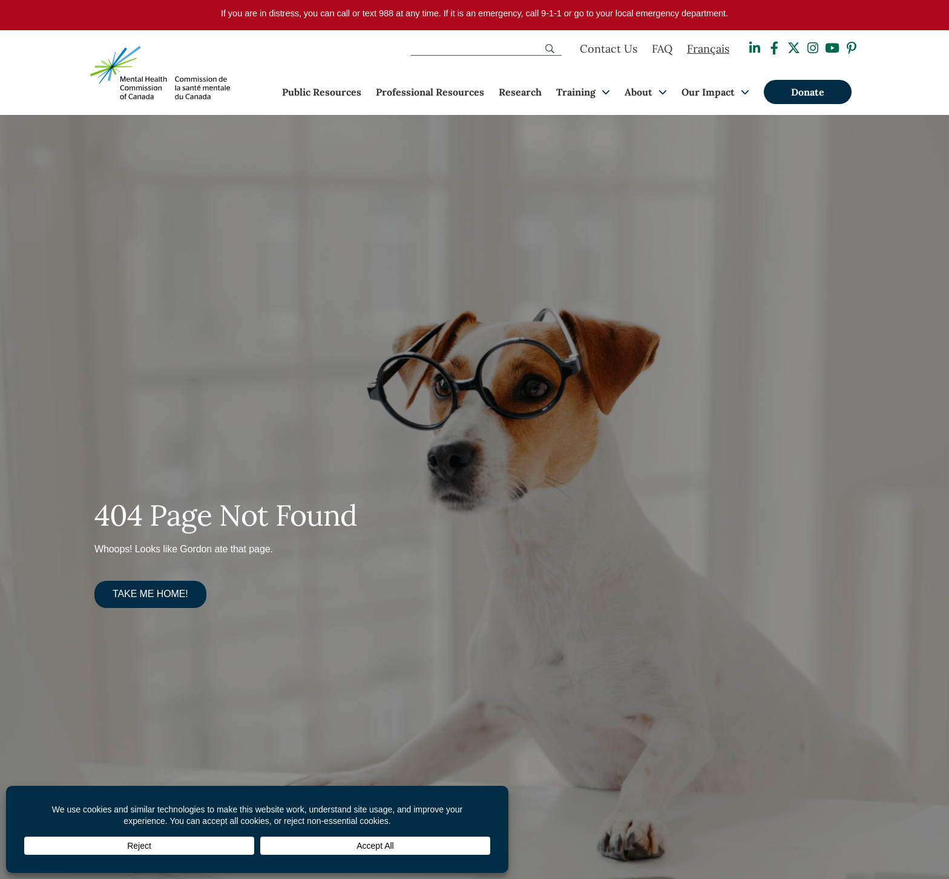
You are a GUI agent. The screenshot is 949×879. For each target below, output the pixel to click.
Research (520, 92)
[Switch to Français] (708, 49)
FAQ (662, 49)
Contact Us (608, 49)
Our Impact (708, 92)
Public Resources (321, 92)
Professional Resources (430, 92)
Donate (807, 92)
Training (576, 92)
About (638, 92)
